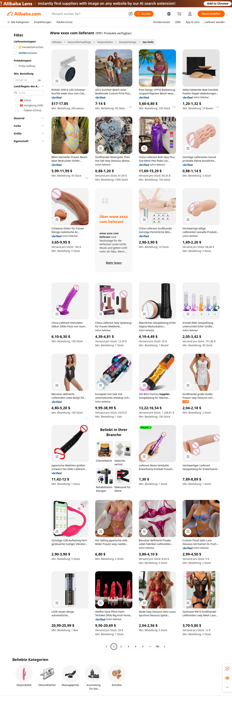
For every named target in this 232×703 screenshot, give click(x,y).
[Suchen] (144, 14)
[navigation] (27, 340)
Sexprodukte (105, 42)
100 (157, 646)
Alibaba (56, 42)
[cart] (180, 14)
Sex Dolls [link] (148, 42)
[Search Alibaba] (88, 14)
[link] (227, 668)
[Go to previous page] (106, 646)
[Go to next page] (164, 646)
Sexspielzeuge (127, 42)
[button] (130, 14)
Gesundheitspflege (79, 42)
